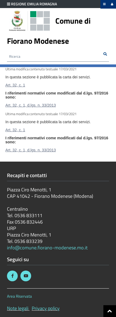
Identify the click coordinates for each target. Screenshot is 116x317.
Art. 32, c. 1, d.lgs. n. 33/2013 (30, 105)
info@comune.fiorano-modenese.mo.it (47, 247)
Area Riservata (19, 296)
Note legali (17, 308)
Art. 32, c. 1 (15, 85)
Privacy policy (46, 308)
